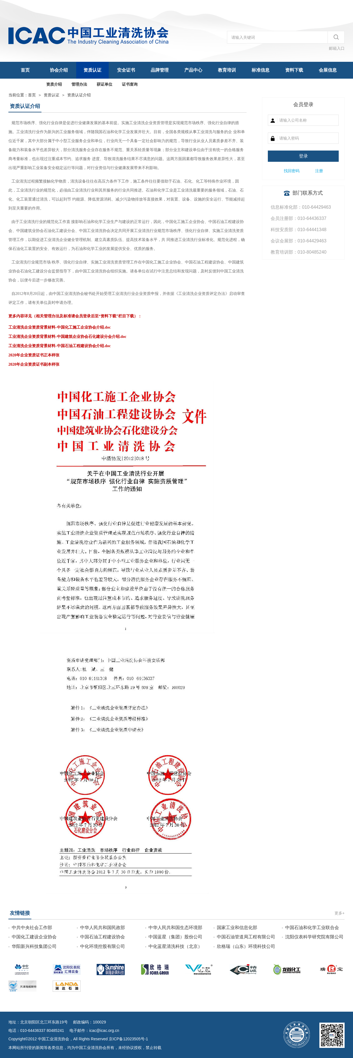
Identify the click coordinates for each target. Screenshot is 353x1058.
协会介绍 (59, 70)
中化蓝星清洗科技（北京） (175, 946)
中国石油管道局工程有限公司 (246, 936)
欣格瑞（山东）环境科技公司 (246, 946)
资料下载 (294, 70)
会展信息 (328, 70)
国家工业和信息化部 (237, 927)
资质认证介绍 (79, 95)
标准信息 (261, 70)
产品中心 (193, 70)
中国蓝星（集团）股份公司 (175, 936)
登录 (303, 156)
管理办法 (79, 84)
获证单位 (104, 84)
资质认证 (92, 70)
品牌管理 (160, 70)
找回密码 (291, 171)
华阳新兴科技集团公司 (34, 946)
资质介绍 (54, 84)
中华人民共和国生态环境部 (175, 927)
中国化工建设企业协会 (34, 936)
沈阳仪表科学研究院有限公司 (314, 936)
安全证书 (126, 70)
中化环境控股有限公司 (102, 946)
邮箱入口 (337, 48)
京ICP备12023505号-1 (128, 1039)
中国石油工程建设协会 (102, 936)
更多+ (340, 913)
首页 (25, 70)
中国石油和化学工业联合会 (312, 927)
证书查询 (130, 84)
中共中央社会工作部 (32, 927)
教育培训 (227, 70)
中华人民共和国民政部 (102, 927)
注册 (319, 171)
